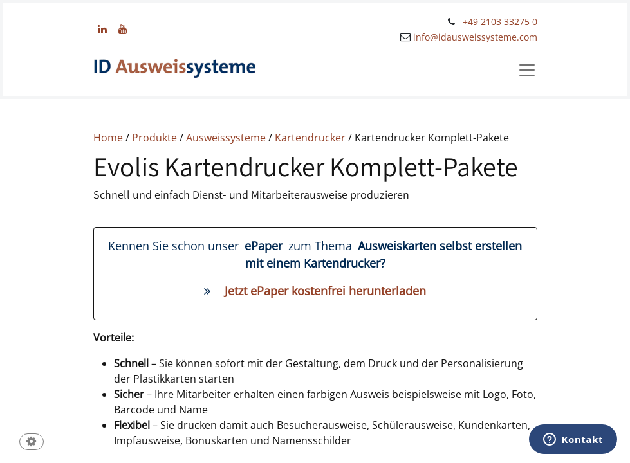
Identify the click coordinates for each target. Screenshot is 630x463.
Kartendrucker (311, 138)
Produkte (154, 138)
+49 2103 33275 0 (500, 21)
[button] (31, 443)
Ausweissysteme (226, 138)
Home (108, 138)
